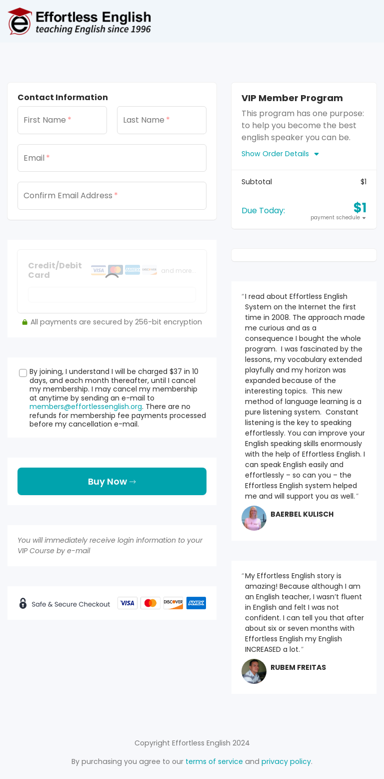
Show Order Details (281, 154)
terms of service (214, 761)
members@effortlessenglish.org (86, 407)
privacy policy (286, 761)
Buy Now (112, 481)
